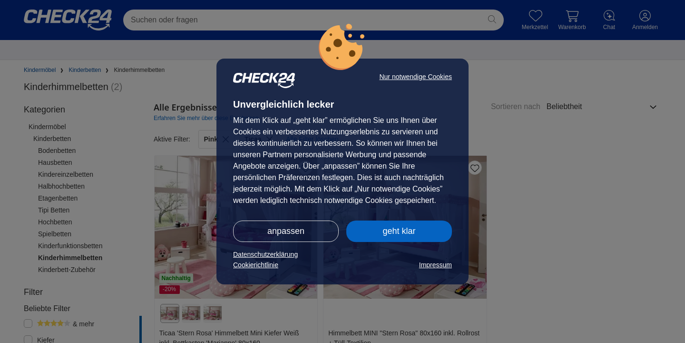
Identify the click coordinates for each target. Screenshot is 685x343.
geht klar (398, 231)
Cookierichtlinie (255, 265)
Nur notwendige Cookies (415, 77)
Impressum (435, 265)
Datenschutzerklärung (265, 254)
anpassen (285, 231)
